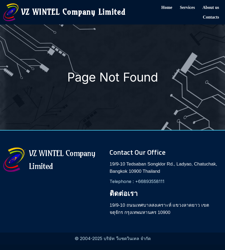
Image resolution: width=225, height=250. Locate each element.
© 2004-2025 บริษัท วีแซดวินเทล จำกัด (113, 238)
